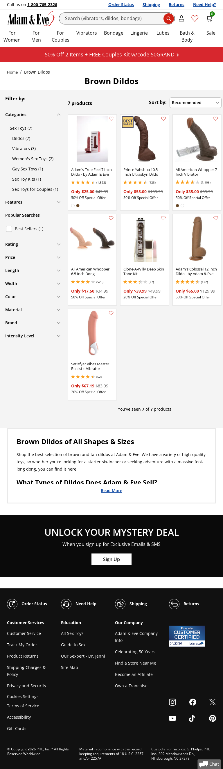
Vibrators (86, 33)
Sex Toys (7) (21, 128)
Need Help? (204, 4)
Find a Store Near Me (135, 663)
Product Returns (23, 656)
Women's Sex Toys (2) (32, 158)
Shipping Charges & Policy (26, 671)
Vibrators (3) (24, 148)
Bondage (113, 33)
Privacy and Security (26, 685)
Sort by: (158, 102)
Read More (111, 490)
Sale (210, 33)
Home (12, 72)
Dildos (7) (21, 138)
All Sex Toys (72, 633)
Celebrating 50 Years (135, 651)
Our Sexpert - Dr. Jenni (83, 656)
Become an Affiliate (134, 674)
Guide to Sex (73, 644)
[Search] (117, 18)
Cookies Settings (23, 696)
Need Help (78, 604)
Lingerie (139, 33)
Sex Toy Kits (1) (26, 179)
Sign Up (111, 559)
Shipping (151, 4)
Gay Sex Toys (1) (27, 169)
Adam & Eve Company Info (136, 637)
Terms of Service (23, 706)
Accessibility (19, 717)
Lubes (163, 33)
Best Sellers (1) (29, 229)
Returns (176, 4)
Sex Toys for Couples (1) (35, 189)
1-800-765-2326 (42, 4)
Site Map (69, 667)
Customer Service (24, 633)
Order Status (121, 4)
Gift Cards (16, 728)
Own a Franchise (131, 685)
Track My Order (22, 644)
